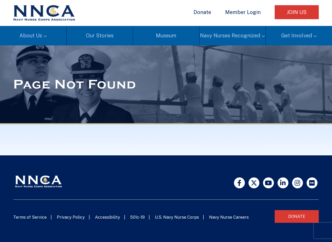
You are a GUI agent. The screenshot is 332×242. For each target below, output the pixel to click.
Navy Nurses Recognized (230, 35)
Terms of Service (30, 217)
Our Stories (100, 35)
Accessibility (107, 217)
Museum (166, 35)
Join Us (297, 12)
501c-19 (137, 217)
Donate (202, 12)
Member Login (243, 12)
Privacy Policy (71, 217)
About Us (30, 35)
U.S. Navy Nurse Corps (177, 217)
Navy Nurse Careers (229, 217)
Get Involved (296, 35)
